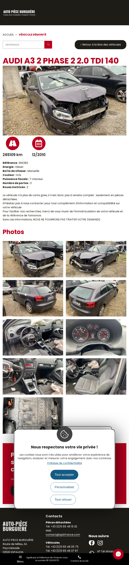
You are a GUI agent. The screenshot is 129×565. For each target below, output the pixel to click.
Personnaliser (64, 487)
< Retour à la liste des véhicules (100, 45)
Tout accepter (64, 474)
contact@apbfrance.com (63, 535)
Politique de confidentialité (64, 463)
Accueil (8, 35)
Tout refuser (63, 499)
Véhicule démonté (32, 35)
